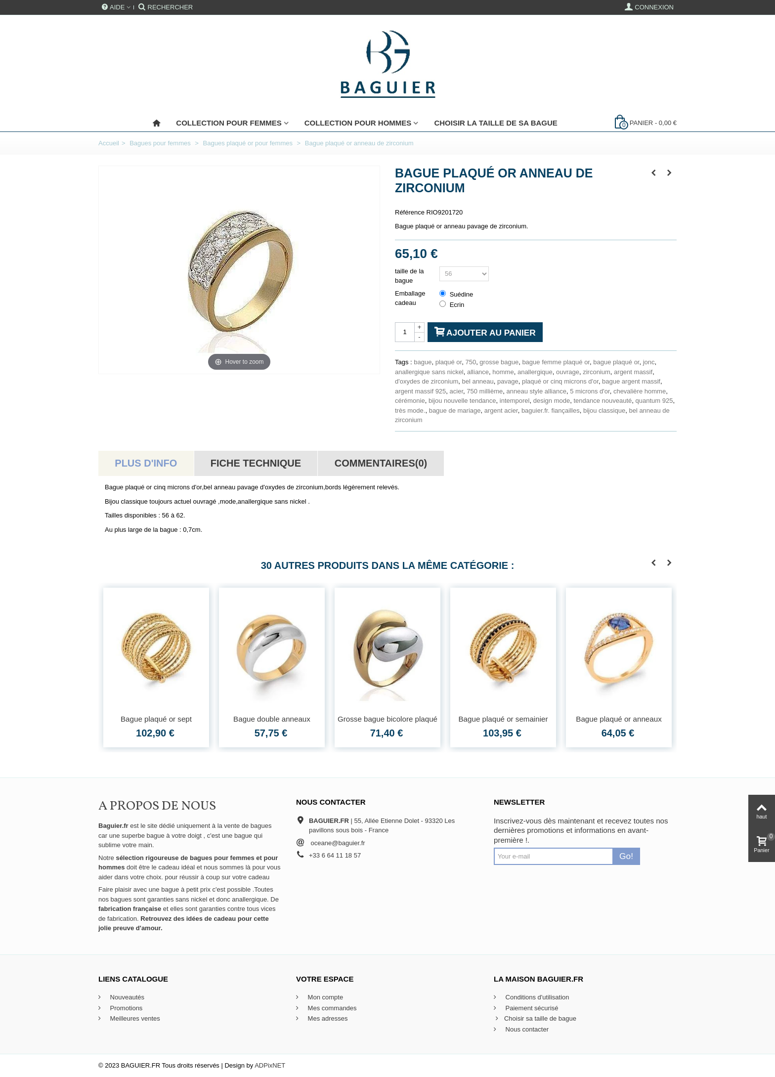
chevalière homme (639, 391)
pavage (507, 381)
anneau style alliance (536, 391)
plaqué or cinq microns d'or (560, 381)
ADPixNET (270, 1065)
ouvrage (567, 372)
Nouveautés (126, 997)
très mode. (410, 410)
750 (470, 362)
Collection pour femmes (228, 123)
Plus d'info (146, 463)
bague (422, 362)
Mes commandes (331, 1008)
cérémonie (410, 400)
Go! (626, 856)
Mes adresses (327, 1018)
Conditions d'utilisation (536, 997)
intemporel (515, 400)
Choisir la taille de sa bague (495, 123)
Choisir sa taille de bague (535, 1019)
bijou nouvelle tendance (462, 400)
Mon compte (324, 997)
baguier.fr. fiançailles (550, 410)
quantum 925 (654, 400)
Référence (410, 212)
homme (503, 372)
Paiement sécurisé (531, 1008)
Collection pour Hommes (358, 123)
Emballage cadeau (410, 298)
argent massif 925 (420, 391)
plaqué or (448, 362)
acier (456, 391)
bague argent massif (631, 381)
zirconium (596, 372)
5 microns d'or (590, 391)
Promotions (125, 1008)
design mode (551, 400)
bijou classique (604, 410)
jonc (649, 362)
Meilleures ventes (134, 1018)
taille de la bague (409, 276)
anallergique (535, 372)
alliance (478, 372)
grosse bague (498, 362)
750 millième (485, 391)
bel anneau (477, 381)
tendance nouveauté (602, 400)
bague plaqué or (616, 362)
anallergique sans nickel (429, 372)
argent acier (501, 410)
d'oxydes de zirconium (426, 381)
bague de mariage (455, 410)
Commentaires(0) (381, 463)
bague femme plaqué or (556, 362)
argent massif (633, 372)
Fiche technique (256, 463)
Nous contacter (526, 1029)
